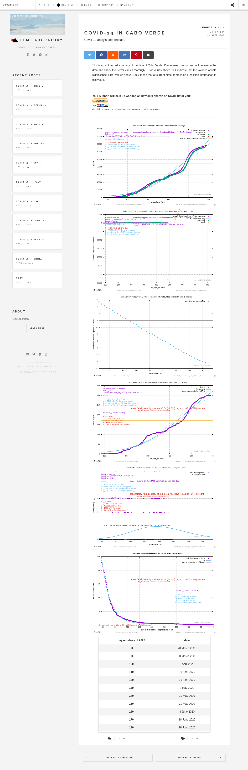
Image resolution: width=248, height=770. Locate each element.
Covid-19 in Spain (29, 163)
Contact (106, 5)
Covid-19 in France (30, 239)
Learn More (37, 328)
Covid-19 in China (29, 259)
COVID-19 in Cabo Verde (125, 33)
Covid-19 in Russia (29, 124)
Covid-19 (65, 5)
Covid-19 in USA (27, 201)
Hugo (53, 371)
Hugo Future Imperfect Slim (41, 367)
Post (19, 278)
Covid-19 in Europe (30, 143)
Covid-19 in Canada (30, 220)
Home (44, 5)
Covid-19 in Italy (28, 182)
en (243, 5)
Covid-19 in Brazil (29, 86)
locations (10, 5)
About (127, 5)
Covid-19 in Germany (31, 105)
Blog (86, 5)
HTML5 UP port (28, 371)
